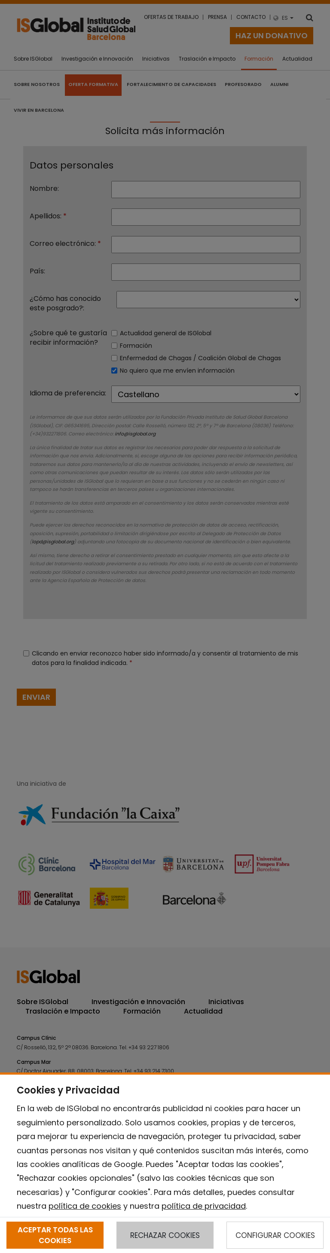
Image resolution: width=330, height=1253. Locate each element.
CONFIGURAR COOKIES (275, 1235)
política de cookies (85, 1206)
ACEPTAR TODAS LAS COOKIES (55, 1235)
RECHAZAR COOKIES (165, 1235)
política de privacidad (204, 1206)
